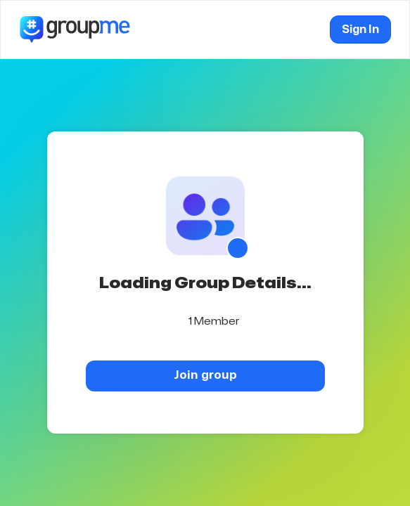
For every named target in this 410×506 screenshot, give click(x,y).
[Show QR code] (237, 248)
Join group (205, 375)
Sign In (360, 29)
